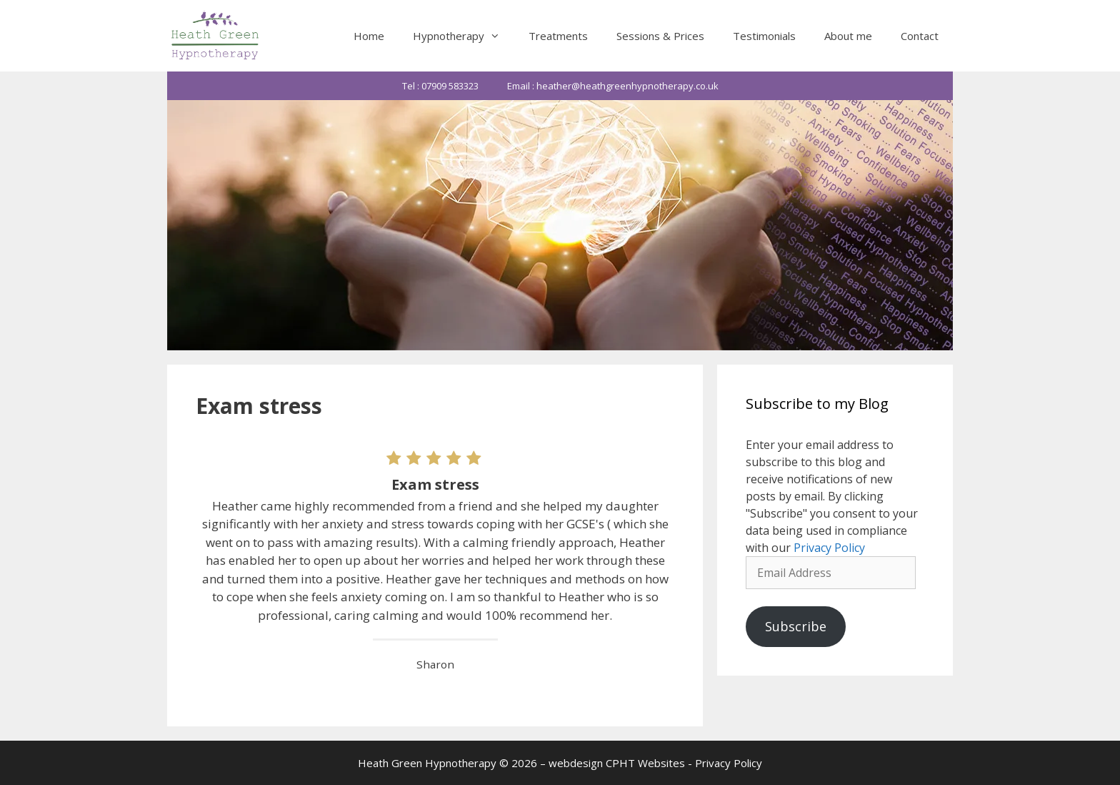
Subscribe (795, 626)
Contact (920, 36)
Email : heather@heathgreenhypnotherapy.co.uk (613, 85)
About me (848, 36)
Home (369, 36)
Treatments (558, 36)
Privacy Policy (829, 548)
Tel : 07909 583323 (440, 85)
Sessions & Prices (660, 36)
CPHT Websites (645, 763)
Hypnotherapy (463, 35)
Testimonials (764, 36)
